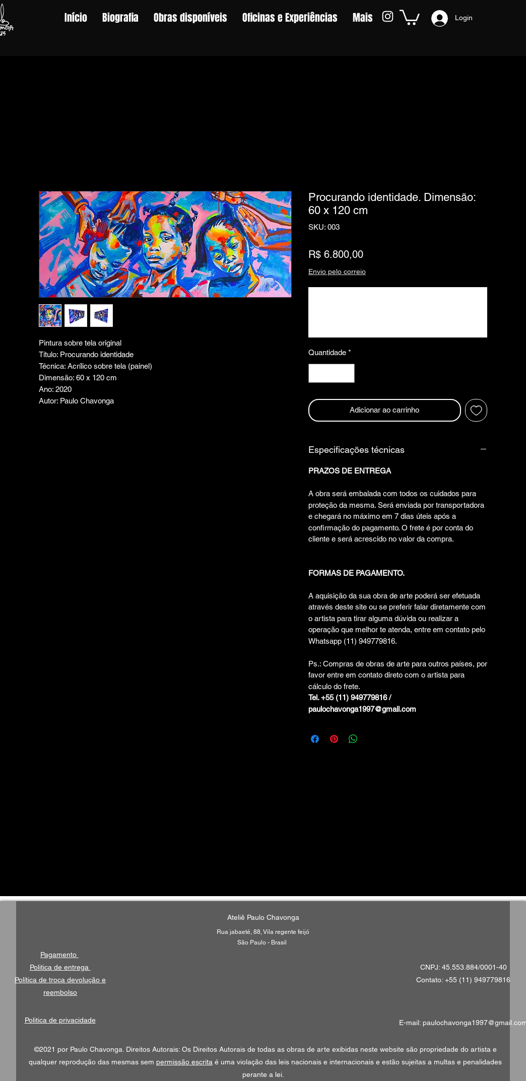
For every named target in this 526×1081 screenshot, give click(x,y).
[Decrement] (316, 373)
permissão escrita (184, 1062)
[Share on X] (372, 739)
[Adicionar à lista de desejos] (476, 410)
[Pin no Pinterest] (334, 739)
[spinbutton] (331, 373)
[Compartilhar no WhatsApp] (353, 739)
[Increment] (347, 373)
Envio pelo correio (337, 271)
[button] (410, 16)
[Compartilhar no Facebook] (315, 739)
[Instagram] (387, 16)
